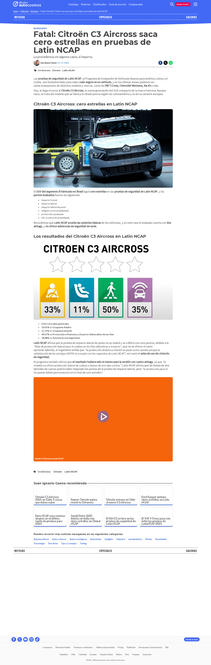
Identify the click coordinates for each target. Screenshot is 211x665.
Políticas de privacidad (105, 647)
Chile (73, 654)
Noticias (85, 4)
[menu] (195, 4)
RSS (166, 647)
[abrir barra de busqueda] (172, 4)
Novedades (40, 28)
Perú (127, 654)
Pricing (120, 647)
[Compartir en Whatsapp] (171, 63)
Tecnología (39, 621)
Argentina (64, 654)
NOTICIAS (19, 17)
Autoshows (95, 617)
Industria (120, 617)
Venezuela (147, 654)
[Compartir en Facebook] (160, 63)
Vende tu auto (183, 4)
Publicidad (131, 647)
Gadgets (108, 617)
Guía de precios (117, 4)
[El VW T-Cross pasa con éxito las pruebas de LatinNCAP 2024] (156, 595)
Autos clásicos (59, 617)
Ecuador (93, 654)
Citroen (56, 70)
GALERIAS (191, 17)
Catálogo (73, 4)
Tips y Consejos (69, 621)
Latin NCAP (68, 70)
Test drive (53, 621)
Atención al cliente (62, 647)
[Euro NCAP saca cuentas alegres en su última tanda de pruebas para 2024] (50, 595)
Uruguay (135, 654)
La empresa (47, 647)
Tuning (83, 621)
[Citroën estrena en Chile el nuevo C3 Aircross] (120, 574)
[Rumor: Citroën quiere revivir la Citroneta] (85, 574)
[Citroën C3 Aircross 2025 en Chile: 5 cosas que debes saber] (50, 574)
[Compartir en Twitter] (166, 63)
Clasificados (99, 4)
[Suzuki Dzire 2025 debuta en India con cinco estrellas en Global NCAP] (85, 595)
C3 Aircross (44, 70)
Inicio (15, 11)
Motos (148, 617)
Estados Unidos (106, 654)
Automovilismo (41, 617)
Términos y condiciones (83, 647)
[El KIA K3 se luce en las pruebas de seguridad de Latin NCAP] (120, 595)
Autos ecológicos (78, 617)
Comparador (136, 4)
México (119, 654)
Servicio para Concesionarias (150, 647)
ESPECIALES (105, 17)
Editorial (24, 11)
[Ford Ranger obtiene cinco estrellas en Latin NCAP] (156, 574)
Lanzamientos (135, 617)
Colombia (83, 654)
